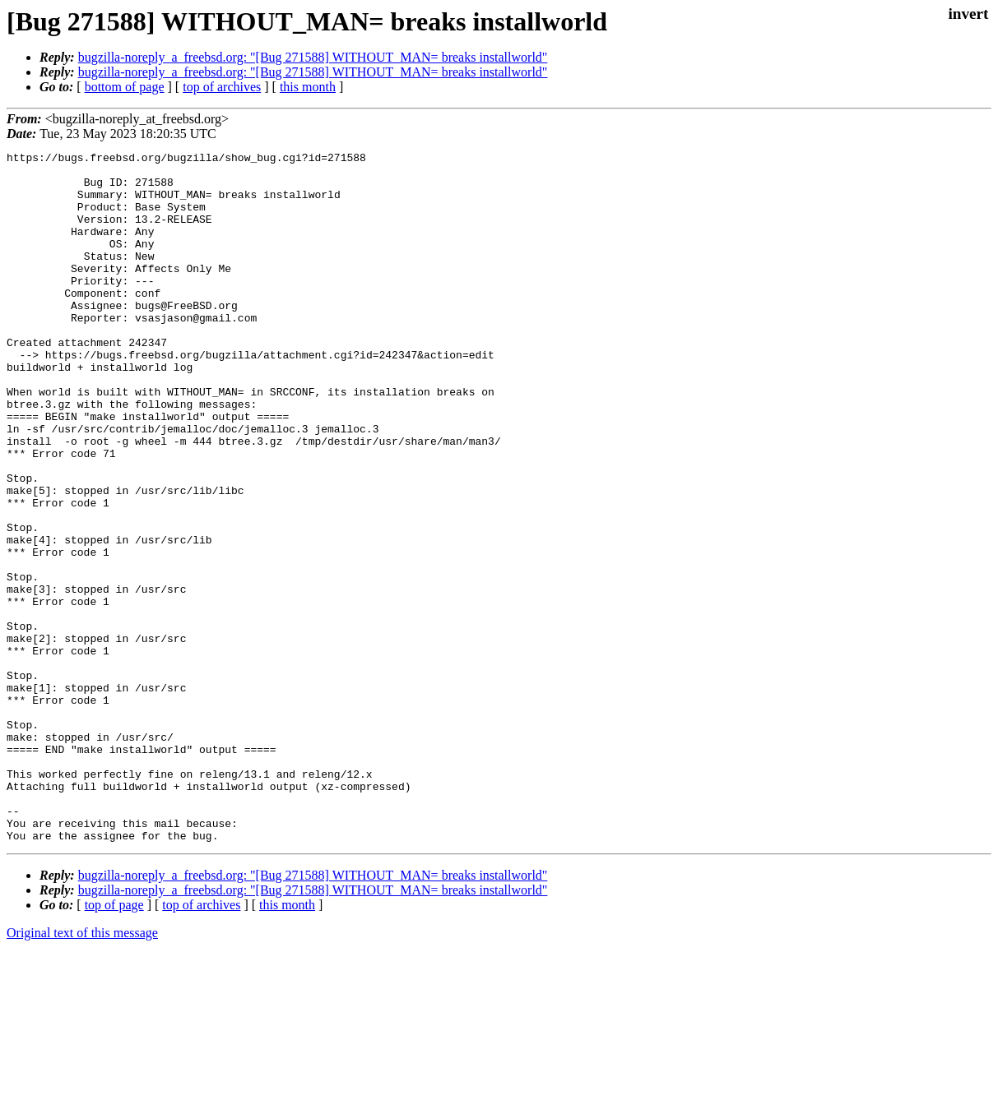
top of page (114, 1043)
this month (308, 87)
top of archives (222, 87)
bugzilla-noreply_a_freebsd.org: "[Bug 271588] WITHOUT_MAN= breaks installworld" (313, 57)
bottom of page (125, 87)
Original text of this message (82, 1071)
